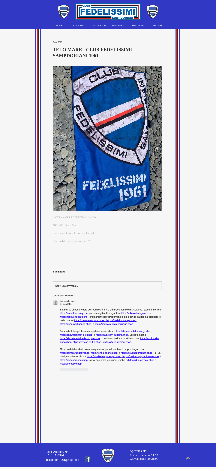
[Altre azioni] (160, 302)
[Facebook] (87, 459)
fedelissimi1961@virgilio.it (62, 459)
